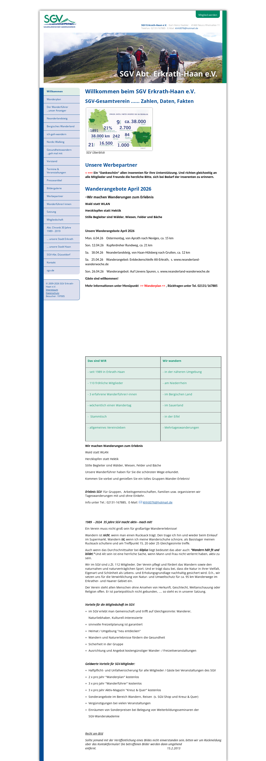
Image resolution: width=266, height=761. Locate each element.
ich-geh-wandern (56, 134)
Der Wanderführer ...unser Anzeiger (57, 108)
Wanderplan (54, 99)
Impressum (52, 289)
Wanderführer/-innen (59, 204)
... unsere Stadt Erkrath (60, 239)
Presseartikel (54, 180)
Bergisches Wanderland (60, 126)
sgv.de (50, 270)
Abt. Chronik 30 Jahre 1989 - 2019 (59, 229)
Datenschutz (52, 293)
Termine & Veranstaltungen (56, 170)
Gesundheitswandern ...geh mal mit (59, 151)
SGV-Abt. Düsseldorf (58, 254)
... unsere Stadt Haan (59, 246)
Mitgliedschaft (55, 219)
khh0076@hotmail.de (186, 28)
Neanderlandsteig (57, 118)
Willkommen (55, 91)
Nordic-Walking (55, 142)
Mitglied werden (207, 15)
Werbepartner (55, 196)
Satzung (51, 211)
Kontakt (51, 262)
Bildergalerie (54, 188)
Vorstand (52, 161)
